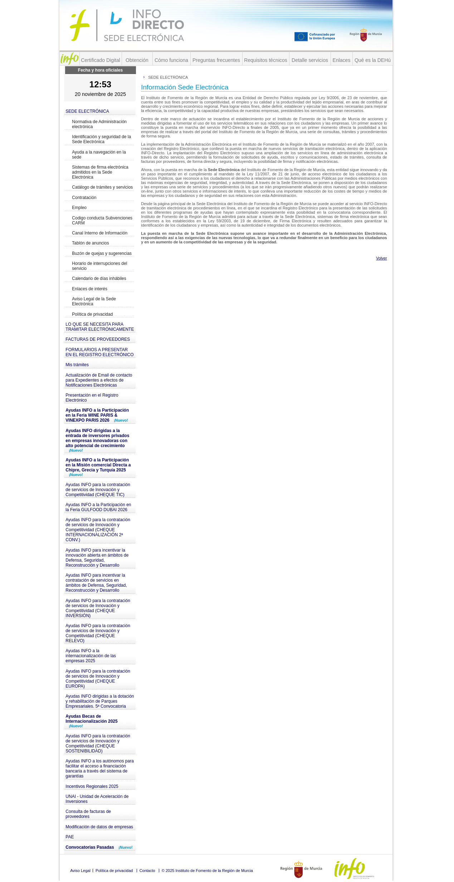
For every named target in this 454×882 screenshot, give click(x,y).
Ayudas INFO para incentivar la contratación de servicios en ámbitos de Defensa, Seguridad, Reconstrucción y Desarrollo (96, 583)
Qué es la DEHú (373, 60)
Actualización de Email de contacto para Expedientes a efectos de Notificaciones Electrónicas (98, 380)
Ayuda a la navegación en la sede (99, 155)
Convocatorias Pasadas (98, 847)
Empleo (79, 207)
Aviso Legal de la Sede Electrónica (94, 301)
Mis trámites (77, 364)
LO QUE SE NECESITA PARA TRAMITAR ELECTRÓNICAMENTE (99, 327)
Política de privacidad (92, 314)
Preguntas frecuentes (216, 60)
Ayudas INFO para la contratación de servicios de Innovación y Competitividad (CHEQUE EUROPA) (97, 679)
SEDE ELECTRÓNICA (87, 111)
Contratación (84, 197)
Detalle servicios (310, 60)
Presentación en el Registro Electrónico (91, 398)
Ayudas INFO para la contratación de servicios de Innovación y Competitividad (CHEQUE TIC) (97, 489)
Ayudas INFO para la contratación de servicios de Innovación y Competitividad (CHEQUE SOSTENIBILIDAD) (97, 743)
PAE (69, 836)
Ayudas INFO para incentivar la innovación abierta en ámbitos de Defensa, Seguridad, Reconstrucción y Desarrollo (96, 558)
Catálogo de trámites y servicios (102, 187)
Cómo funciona (171, 60)
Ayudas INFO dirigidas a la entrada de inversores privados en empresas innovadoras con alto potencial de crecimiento (97, 440)
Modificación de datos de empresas (99, 826)
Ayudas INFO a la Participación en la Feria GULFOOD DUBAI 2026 (98, 507)
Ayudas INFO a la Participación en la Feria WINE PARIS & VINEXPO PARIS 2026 (97, 415)
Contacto (147, 870)
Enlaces (342, 60)
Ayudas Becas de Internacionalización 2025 (91, 721)
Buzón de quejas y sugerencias (102, 253)
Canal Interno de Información (99, 233)
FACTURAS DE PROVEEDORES (97, 339)
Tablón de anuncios (90, 243)
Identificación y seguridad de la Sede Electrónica (101, 139)
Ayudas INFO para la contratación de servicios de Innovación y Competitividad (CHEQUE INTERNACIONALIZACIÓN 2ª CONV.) (97, 529)
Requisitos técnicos (265, 60)
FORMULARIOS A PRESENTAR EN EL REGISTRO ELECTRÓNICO (99, 352)
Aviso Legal (80, 870)
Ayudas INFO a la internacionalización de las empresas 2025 (90, 655)
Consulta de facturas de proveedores (88, 814)
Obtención (137, 60)
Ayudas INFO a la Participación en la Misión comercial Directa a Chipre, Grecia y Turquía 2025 (98, 467)
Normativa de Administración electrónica (99, 124)
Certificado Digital (100, 60)
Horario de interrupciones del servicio (99, 266)
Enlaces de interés (89, 288)
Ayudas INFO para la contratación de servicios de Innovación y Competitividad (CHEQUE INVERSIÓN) (97, 608)
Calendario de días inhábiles (99, 278)
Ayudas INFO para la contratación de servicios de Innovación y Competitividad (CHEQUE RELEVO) (97, 633)
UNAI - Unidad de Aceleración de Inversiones (96, 799)
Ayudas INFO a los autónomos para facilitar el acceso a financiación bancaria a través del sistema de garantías (99, 769)
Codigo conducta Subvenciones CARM (102, 220)
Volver (381, 258)
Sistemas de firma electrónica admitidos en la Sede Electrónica (100, 172)
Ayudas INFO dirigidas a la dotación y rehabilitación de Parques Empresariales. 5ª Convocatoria (99, 701)
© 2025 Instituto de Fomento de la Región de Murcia (207, 870)
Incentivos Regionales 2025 (91, 786)
